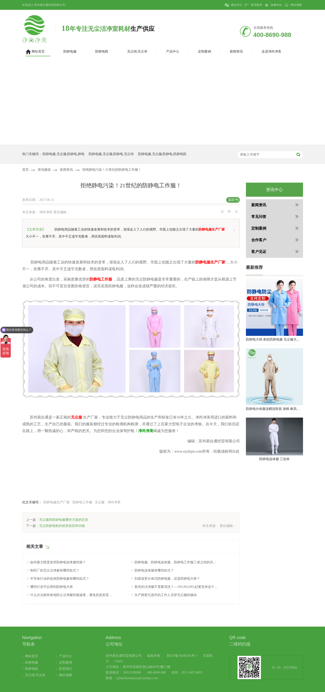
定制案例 (258, 228)
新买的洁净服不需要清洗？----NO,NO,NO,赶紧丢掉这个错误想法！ (176, 587)
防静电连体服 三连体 (274, 459)
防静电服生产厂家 (57, 502)
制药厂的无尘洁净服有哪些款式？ (54, 570)
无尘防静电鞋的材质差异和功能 (62, 526)
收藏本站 (273, 5)
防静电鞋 (31, 669)
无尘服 (100, 502)
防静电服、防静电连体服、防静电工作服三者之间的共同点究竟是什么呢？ (176, 562)
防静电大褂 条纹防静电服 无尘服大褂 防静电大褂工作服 (274, 339)
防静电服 (31, 662)
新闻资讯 (66, 169)
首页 (25, 169)
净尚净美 (114, 502)
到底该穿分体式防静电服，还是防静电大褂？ (167, 578)
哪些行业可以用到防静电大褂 (51, 587)
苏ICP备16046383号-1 (182, 655)
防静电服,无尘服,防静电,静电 (63, 154)
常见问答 (258, 217)
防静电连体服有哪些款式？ (154, 570)
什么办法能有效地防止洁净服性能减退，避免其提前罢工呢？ (71, 595)
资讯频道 (44, 169)
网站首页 (31, 656)
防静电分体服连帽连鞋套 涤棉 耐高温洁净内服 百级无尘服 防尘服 (274, 409)
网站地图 (293, 5)
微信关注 (233, 5)
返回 (231, 200)
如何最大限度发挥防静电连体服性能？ (58, 562)
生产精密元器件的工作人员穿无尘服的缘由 (166, 595)
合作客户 (258, 240)
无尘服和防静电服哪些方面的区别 (63, 520)
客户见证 (258, 252)
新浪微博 (253, 5)
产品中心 (65, 656)
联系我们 (65, 669)
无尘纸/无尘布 (35, 675)
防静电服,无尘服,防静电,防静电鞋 (162, 154)
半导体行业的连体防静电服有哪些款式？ (59, 578)
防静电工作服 (82, 502)
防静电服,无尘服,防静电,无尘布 (111, 154)
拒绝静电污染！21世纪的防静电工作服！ (111, 169)
